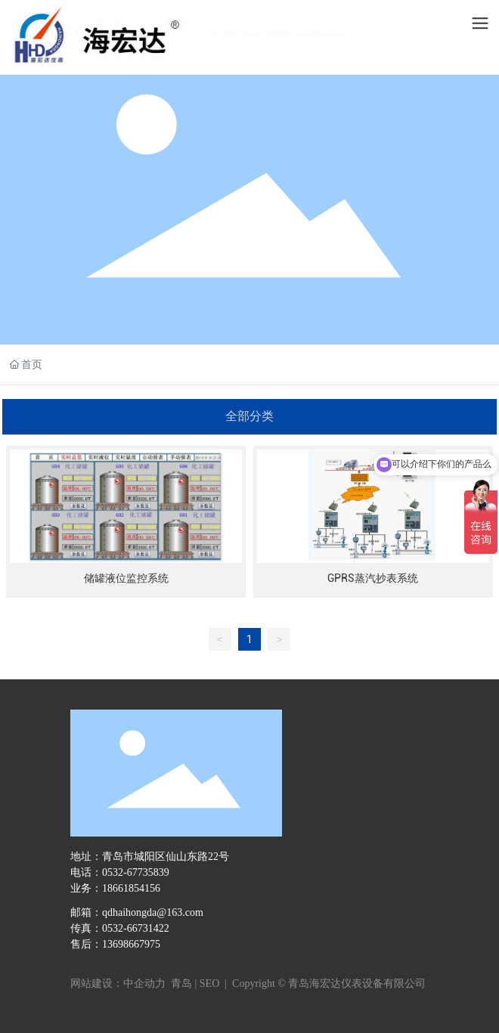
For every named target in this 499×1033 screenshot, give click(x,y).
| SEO (205, 983)
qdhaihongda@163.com (152, 912)
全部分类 (249, 416)
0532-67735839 (135, 872)
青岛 (181, 983)
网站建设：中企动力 (119, 983)
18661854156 (131, 888)
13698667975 (131, 944)
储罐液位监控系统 (126, 578)
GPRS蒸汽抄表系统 (372, 578)
